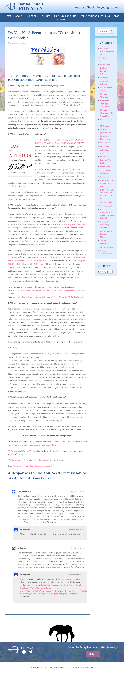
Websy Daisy (89, 667)
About (18, 16)
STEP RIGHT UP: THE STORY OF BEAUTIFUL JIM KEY (107, 194)
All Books (32, 16)
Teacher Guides (106, 202)
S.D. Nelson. (39, 263)
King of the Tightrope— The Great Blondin (106, 112)
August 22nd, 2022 (77, 491)
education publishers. (104, 82)
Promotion (104, 146)
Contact (62, 19)
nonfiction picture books (105, 131)
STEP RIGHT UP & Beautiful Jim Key (106, 183)
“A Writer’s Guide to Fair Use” (20, 450)
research (48, 465)
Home (8, 16)
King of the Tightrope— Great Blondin (106, 103)
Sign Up (93, 654)
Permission (17, 465)
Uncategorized (106, 205)
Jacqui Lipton (55, 139)
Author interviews (104, 59)
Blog (116, 16)
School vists (104, 176)
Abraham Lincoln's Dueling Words (107, 51)
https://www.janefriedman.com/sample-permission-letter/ (33, 444)
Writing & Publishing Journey (104, 224)
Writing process (106, 247)
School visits (105, 166)
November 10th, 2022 (76, 529)
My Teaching (105, 125)
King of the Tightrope (104, 95)
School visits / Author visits (105, 171)
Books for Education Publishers (104, 70)
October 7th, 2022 (77, 547)
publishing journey (104, 151)
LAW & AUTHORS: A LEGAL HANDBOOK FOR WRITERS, (60, 142)
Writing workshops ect (106, 252)
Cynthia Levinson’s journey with (51, 296)
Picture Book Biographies (33, 465)
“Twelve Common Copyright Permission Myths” (28, 459)
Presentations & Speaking (95, 16)
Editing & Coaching (65, 16)
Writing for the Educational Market (106, 234)
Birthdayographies (107, 64)
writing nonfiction (104, 242)
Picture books (105, 142)
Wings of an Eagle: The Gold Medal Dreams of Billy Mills (107, 213)
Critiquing (104, 77)
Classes (46, 16)
